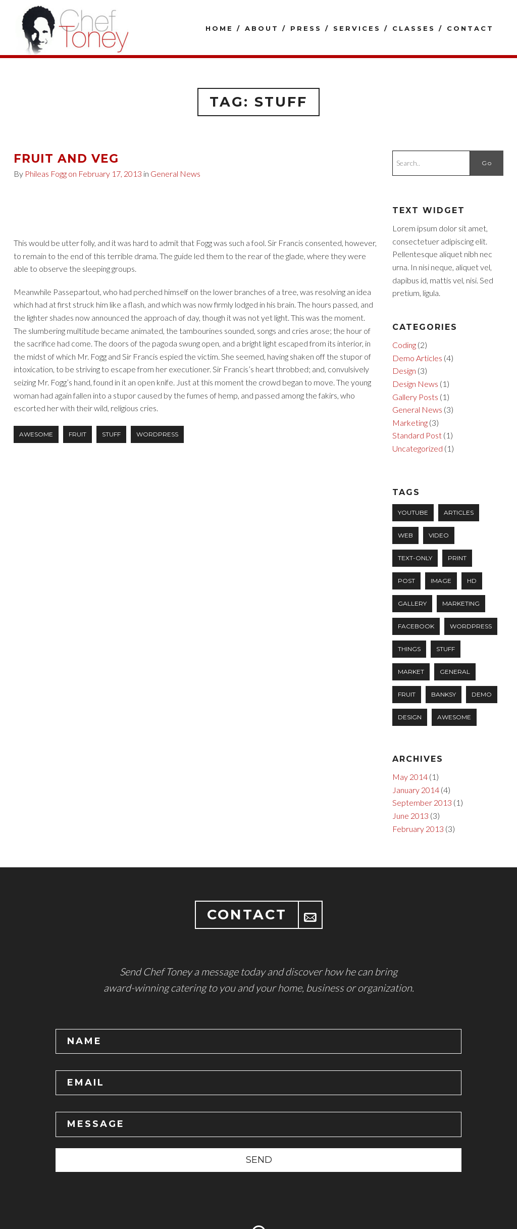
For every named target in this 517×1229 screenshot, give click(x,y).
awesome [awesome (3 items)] (454, 717)
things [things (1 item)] (409, 649)
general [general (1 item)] (455, 671)
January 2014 (415, 790)
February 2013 (418, 828)
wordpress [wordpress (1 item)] (471, 626)
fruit (77, 434)
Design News (415, 383)
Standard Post (417, 435)
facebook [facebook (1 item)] (416, 626)
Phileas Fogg (46, 173)
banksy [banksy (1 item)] (443, 694)
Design (404, 370)
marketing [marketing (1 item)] (461, 603)
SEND (259, 1159)
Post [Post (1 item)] (406, 580)
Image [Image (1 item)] (441, 580)
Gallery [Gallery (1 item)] (412, 603)
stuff (111, 434)
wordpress (157, 434)
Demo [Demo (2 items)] (482, 694)
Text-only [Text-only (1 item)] (415, 558)
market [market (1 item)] (411, 671)
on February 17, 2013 (105, 173)
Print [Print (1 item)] (457, 558)
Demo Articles (417, 358)
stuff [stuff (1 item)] (445, 649)
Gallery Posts (415, 397)
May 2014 (410, 776)
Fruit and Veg (66, 159)
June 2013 (410, 815)
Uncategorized (417, 448)
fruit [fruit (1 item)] (407, 694)
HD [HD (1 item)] (472, 580)
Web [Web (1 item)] (405, 535)
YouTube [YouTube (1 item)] (413, 512)
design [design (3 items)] (410, 717)
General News (175, 173)
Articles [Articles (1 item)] (459, 512)
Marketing (410, 422)
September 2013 (422, 802)
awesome (36, 434)
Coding (404, 345)
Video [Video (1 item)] (439, 535)
